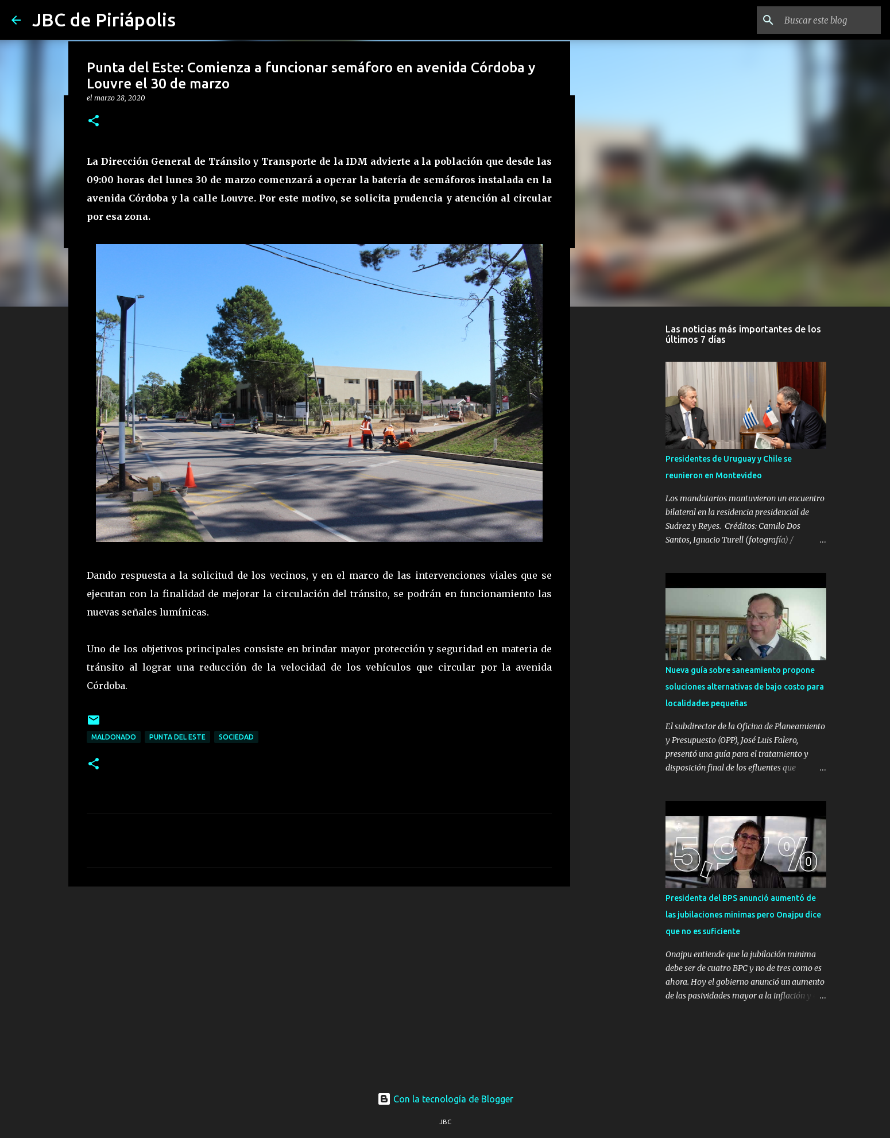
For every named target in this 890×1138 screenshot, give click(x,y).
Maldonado (113, 737)
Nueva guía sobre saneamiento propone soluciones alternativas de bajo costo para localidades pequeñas (744, 686)
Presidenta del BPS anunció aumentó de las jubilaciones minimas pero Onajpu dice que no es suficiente (743, 914)
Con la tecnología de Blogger (445, 1099)
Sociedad (236, 737)
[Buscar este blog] (820, 20)
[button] (93, 121)
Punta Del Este (177, 737)
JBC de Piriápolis (104, 19)
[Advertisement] (319, 984)
